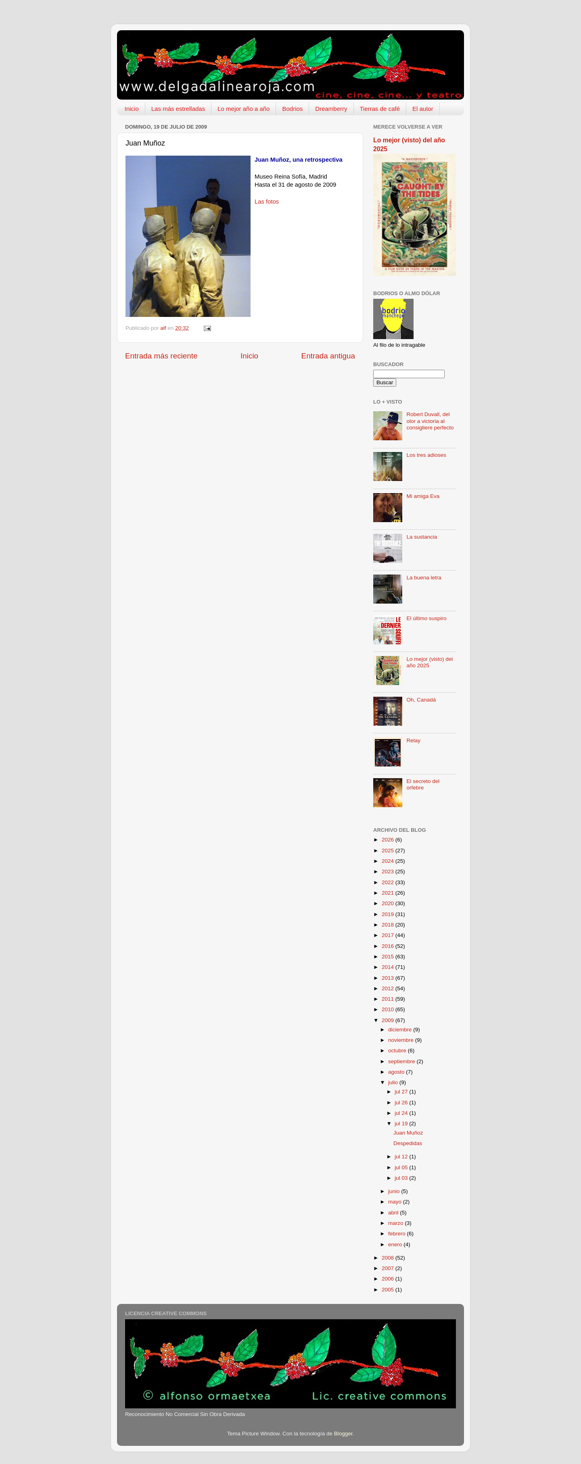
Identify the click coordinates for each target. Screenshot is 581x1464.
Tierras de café (380, 108)
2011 (388, 999)
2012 (388, 988)
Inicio (132, 108)
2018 (388, 925)
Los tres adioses (426, 455)
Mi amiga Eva (422, 496)
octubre (398, 1050)
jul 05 (402, 1167)
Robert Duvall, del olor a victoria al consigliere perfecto (430, 420)
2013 (388, 978)
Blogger (343, 1434)
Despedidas (407, 1143)
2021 (388, 893)
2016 (388, 946)
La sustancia (421, 537)
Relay (413, 740)
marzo (396, 1223)
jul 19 (402, 1123)
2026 (388, 840)
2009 (388, 1020)
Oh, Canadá (421, 700)
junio (394, 1191)
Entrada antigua (328, 356)
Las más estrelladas (178, 108)
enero (395, 1244)
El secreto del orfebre (422, 784)
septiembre (402, 1061)
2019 (388, 914)
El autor (422, 108)
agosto (397, 1072)
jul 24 (402, 1113)
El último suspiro (426, 618)
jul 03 (402, 1178)
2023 (388, 871)
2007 (388, 1268)
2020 (388, 903)
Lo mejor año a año (243, 108)
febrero (397, 1234)
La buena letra (423, 578)
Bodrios (292, 108)
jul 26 (402, 1103)
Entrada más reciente (161, 356)
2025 (388, 851)
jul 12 (402, 1157)
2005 (388, 1290)
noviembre (401, 1040)
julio (393, 1082)
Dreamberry (331, 108)
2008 (388, 1258)
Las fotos (267, 201)
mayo (395, 1202)
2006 (388, 1279)
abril (394, 1213)
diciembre (400, 1030)
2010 (388, 1009)
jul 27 (402, 1092)
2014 (388, 967)
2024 (388, 861)
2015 (388, 957)
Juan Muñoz (408, 1133)
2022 (388, 882)
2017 (388, 935)
